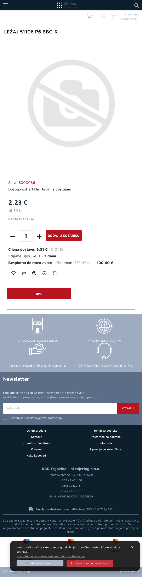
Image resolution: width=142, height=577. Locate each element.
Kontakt (36, 436)
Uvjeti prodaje (36, 430)
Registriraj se (128, 18)
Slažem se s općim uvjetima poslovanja (36, 418)
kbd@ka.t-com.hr (71, 491)
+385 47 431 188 (71, 480)
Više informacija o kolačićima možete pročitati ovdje (51, 556)
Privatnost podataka (36, 443)
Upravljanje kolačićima (105, 449)
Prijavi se (131, 14)
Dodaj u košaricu (64, 235)
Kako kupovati (36, 455)
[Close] (40, 563)
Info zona (106, 443)
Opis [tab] (39, 294)
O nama (36, 449)
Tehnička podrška (106, 430)
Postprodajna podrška (106, 436)
